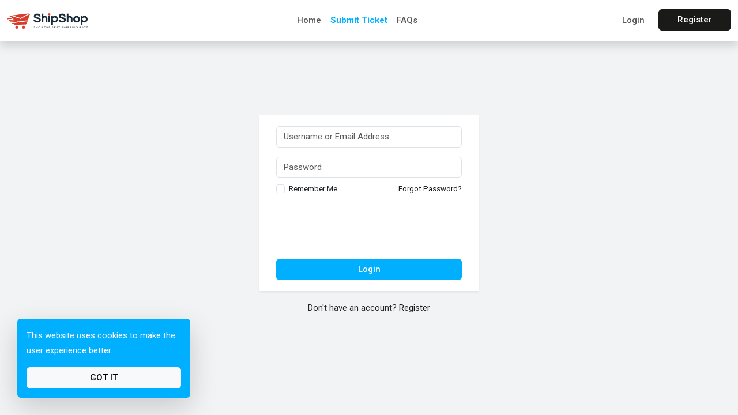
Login (633, 20)
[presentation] (369, 227)
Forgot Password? (430, 188)
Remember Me (313, 188)
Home (309, 20)
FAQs (407, 20)
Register (694, 19)
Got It (104, 377)
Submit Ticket (358, 20)
